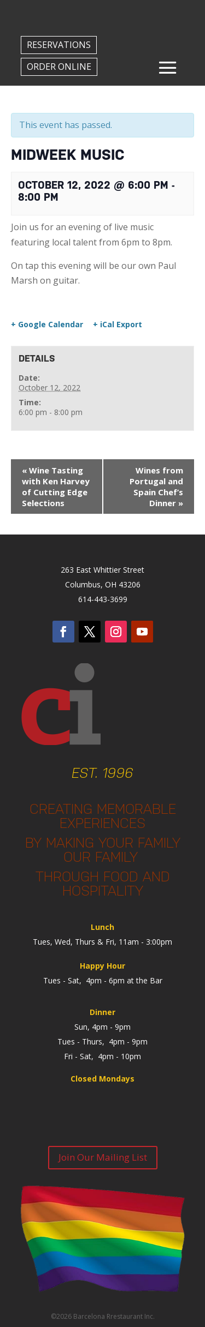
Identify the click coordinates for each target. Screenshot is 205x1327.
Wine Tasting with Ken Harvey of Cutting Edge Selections (56, 486)
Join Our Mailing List (102, 1157)
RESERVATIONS (59, 45)
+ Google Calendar (47, 324)
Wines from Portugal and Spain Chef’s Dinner (156, 486)
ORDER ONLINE (59, 67)
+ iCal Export (117, 324)
